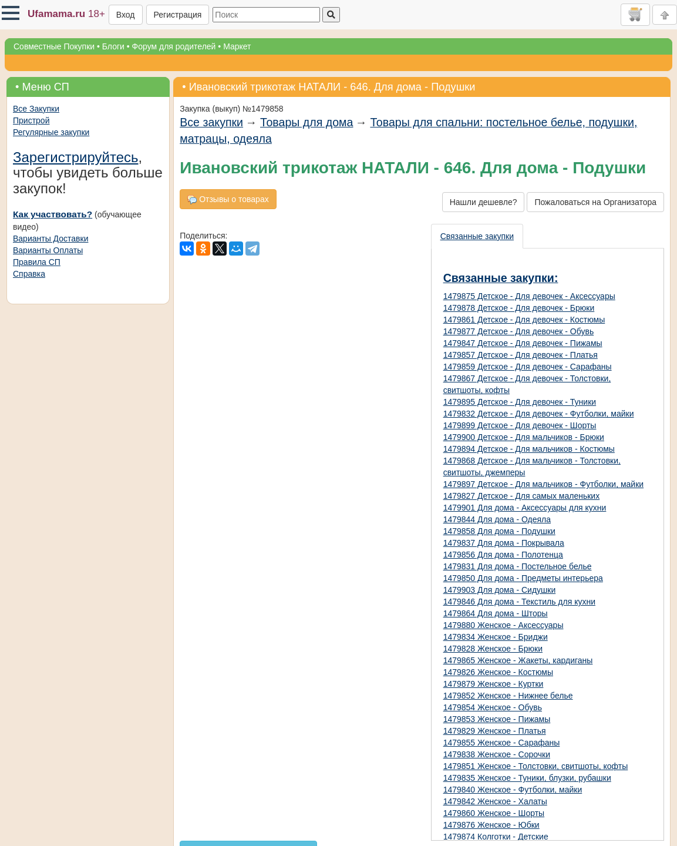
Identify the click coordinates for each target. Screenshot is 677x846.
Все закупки (211, 122)
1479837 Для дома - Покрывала (503, 543)
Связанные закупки (477, 236)
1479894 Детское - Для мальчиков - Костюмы (529, 449)
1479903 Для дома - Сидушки (499, 590)
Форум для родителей (174, 46)
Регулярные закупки (51, 132)
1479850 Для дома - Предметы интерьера (523, 578)
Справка (29, 273)
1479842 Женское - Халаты (495, 801)
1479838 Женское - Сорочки (496, 754)
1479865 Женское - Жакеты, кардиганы (518, 660)
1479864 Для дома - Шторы (495, 613)
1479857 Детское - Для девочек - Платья (520, 355)
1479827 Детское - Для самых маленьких (521, 496)
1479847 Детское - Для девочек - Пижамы (522, 343)
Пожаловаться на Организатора (595, 202)
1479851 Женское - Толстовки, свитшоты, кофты (535, 766)
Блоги (113, 46)
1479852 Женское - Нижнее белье (508, 695)
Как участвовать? (52, 214)
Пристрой (31, 120)
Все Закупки (36, 108)
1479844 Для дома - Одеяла (497, 519)
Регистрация (178, 14)
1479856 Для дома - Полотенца (503, 554)
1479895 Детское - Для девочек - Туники (520, 402)
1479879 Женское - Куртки (493, 684)
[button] (10, 13)
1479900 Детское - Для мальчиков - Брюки (523, 437)
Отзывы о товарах (227, 199)
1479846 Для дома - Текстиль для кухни (519, 601)
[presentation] (477, 236)
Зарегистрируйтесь (76, 157)
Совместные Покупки (54, 46)
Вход (125, 14)
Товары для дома (306, 122)
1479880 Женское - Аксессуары (503, 625)
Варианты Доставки (50, 238)
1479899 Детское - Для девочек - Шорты (520, 425)
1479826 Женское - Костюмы (498, 672)
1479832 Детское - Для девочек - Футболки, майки (538, 413)
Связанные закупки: (500, 277)
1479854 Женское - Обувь (492, 707)
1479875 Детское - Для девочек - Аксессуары (529, 296)
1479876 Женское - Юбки (491, 825)
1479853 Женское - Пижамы (497, 719)
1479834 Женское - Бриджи (495, 637)
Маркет (237, 46)
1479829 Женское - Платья (494, 731)
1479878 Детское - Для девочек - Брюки (519, 308)
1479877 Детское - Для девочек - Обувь (518, 331)
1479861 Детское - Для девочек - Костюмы (524, 319)
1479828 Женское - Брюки (493, 648)
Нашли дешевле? (483, 202)
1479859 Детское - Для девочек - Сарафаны (527, 366)
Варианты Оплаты (48, 250)
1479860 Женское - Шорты (494, 813)
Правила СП (36, 262)
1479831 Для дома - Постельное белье (517, 566)
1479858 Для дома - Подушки (499, 531)
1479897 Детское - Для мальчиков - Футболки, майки (543, 484)
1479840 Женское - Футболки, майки (512, 789)
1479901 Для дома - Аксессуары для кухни (525, 507)
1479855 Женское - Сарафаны (501, 742)
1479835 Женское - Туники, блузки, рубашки (527, 778)
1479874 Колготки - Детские (495, 836)
